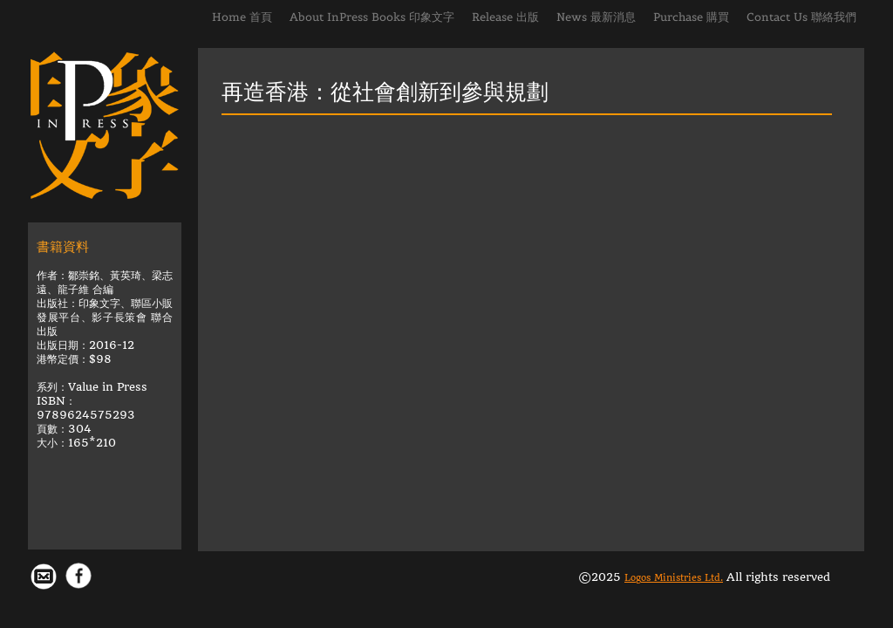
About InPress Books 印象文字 (372, 17)
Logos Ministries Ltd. (673, 578)
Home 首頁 (242, 17)
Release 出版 (505, 17)
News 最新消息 (596, 17)
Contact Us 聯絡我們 (801, 17)
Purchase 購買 (691, 17)
